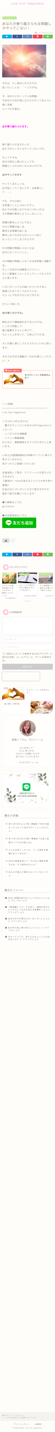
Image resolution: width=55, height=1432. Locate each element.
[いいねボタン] (6, 540)
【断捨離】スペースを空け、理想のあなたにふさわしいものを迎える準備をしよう (29, 908)
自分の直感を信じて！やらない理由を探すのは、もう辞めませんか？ (28, 862)
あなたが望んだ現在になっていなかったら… (28, 874)
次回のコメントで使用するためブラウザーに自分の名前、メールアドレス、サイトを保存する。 (27, 657)
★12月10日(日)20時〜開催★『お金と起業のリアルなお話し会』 (29, 840)
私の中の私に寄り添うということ (24, 927)
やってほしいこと (9, 18)
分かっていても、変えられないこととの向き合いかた (29, 938)
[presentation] (21, 676)
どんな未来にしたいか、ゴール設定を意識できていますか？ (28, 851)
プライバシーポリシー (22, 1424)
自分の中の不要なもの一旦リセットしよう (29, 918)
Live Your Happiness (27, 3)
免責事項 (38, 1424)
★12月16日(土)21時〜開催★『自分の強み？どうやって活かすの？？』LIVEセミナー (29, 827)
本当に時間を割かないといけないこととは (29, 898)
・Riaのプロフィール (27, 762)
